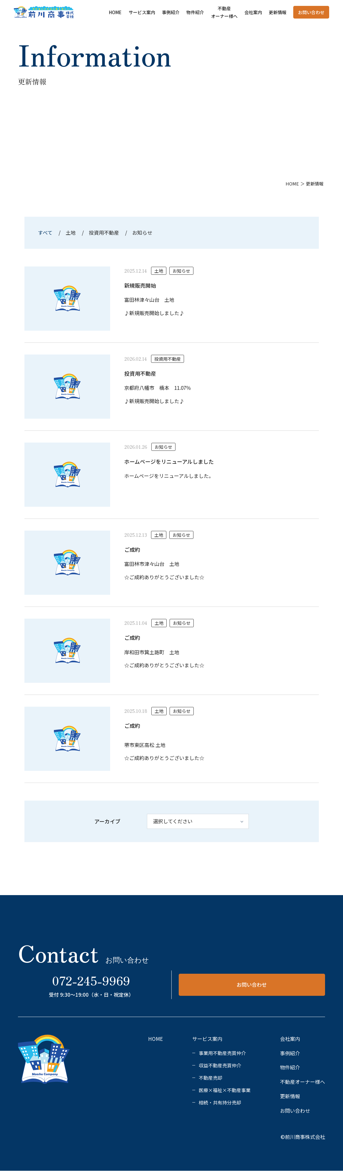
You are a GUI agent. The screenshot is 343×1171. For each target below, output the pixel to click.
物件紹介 (195, 12)
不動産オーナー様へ (302, 1081)
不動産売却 (210, 1077)
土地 (71, 232)
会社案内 (253, 12)
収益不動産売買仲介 (220, 1065)
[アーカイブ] (198, 821)
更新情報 (277, 12)
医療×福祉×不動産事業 (225, 1090)
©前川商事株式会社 (303, 1136)
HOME (115, 12)
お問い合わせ (311, 12)
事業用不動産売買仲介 (222, 1052)
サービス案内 (142, 12)
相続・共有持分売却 (220, 1102)
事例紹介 (171, 12)
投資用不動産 (104, 232)
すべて (46, 232)
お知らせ (142, 232)
